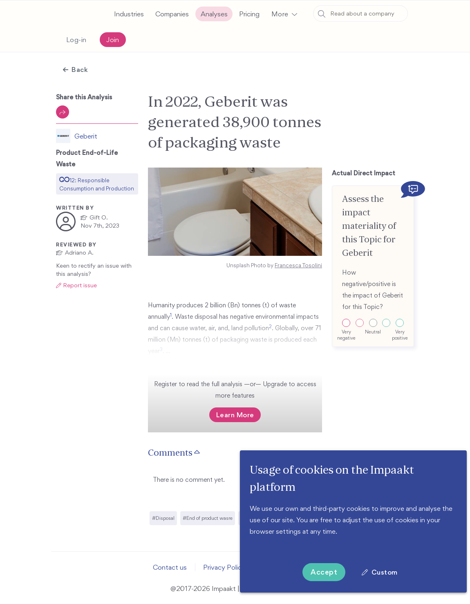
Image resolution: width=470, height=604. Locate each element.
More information (276, 542)
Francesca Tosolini (298, 265)
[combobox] (360, 13)
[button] (284, 14)
